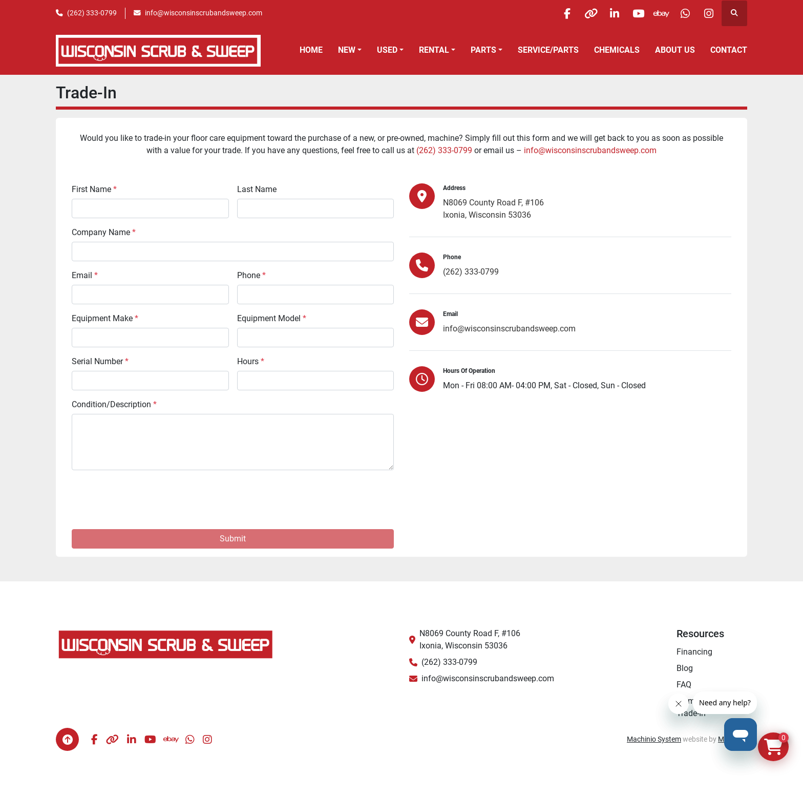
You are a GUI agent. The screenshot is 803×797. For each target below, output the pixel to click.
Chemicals (617, 50)
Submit (233, 538)
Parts (483, 50)
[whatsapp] (681, 13)
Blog (685, 668)
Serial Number (100, 361)
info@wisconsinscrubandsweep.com (203, 13)
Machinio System (654, 739)
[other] (577, 13)
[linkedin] (603, 13)
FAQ (684, 684)
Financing (694, 652)
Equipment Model (271, 318)
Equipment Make (105, 318)
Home (311, 50)
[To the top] (67, 739)
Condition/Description (114, 404)
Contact (728, 50)
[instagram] (708, 13)
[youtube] (629, 13)
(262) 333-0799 (92, 13)
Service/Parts (548, 50)
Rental (434, 50)
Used (387, 50)
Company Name (104, 232)
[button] (350, 50)
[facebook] (551, 13)
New (346, 50)
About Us (675, 50)
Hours (250, 361)
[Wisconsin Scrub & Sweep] (166, 643)
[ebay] (655, 13)
